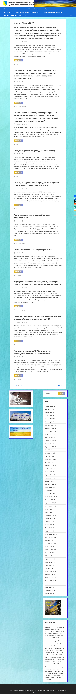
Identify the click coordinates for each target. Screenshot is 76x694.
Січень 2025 (48, 453)
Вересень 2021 (49, 577)
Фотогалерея (58, 9)
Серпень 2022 (49, 543)
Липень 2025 (48, 434)
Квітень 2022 (49, 556)
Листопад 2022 (49, 534)
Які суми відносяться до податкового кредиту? (35, 151)
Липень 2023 (48, 509)
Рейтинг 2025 (8, 12)
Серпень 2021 (49, 581)
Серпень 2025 (49, 431)
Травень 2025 (49, 440)
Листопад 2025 (49, 422)
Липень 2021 (48, 584)
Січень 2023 (48, 528)
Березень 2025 (49, 447)
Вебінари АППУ (35, 12)
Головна (6, 9)
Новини (13, 9)
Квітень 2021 (48, 593)
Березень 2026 (49, 409)
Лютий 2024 (48, 487)
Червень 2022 (49, 549)
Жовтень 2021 (49, 574)
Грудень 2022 (49, 531)
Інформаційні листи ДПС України (14, 15)
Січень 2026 (48, 415)
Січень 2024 (48, 490)
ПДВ (17, 64)
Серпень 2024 (49, 468)
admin (25, 41)
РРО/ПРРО (18, 275)
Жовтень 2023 (49, 500)
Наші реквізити (38, 9)
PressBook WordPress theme (41, 692)
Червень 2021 (49, 587)
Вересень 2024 (49, 465)
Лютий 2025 (48, 450)
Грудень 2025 (49, 419)
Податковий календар (22, 12)
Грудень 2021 (49, 568)
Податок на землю (20, 208)
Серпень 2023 (49, 506)
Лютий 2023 (48, 524)
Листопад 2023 (49, 496)
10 (21, 385)
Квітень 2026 (49, 406)
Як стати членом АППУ (23, 9)
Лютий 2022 (48, 562)
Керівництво (48, 9)
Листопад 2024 (49, 459)
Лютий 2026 (48, 412)
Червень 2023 (49, 512)
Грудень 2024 (49, 456)
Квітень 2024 (49, 481)
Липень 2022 (48, 546)
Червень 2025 (49, 437)
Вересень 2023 (49, 503)
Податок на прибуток (21, 106)
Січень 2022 (48, 565)
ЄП (16, 344)
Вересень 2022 (49, 540)
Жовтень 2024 (49, 462)
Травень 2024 (49, 478)
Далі (59, 385)
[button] (75, 196)
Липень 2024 (48, 471)
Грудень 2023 (49, 493)
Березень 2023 (49, 521)
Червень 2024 (49, 475)
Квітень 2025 (49, 443)
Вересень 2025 (49, 428)
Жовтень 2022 (49, 537)
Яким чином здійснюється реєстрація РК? (33, 250)
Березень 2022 (49, 559)
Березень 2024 (49, 484)
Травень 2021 (49, 590)
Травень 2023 (49, 515)
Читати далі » (19, 60)
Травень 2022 (49, 553)
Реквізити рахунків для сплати (53, 12)
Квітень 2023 (49, 518)
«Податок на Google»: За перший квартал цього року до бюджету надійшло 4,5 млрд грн (54, 643)
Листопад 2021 (49, 571)
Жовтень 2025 (49, 425)
